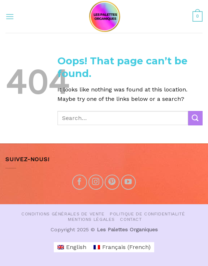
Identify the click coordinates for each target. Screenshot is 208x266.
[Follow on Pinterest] (112, 182)
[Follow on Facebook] (79, 182)
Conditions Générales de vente (63, 213)
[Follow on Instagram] (95, 182)
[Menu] (9, 16)
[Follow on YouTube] (128, 182)
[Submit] (195, 118)
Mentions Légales (91, 219)
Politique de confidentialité (147, 213)
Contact (131, 219)
